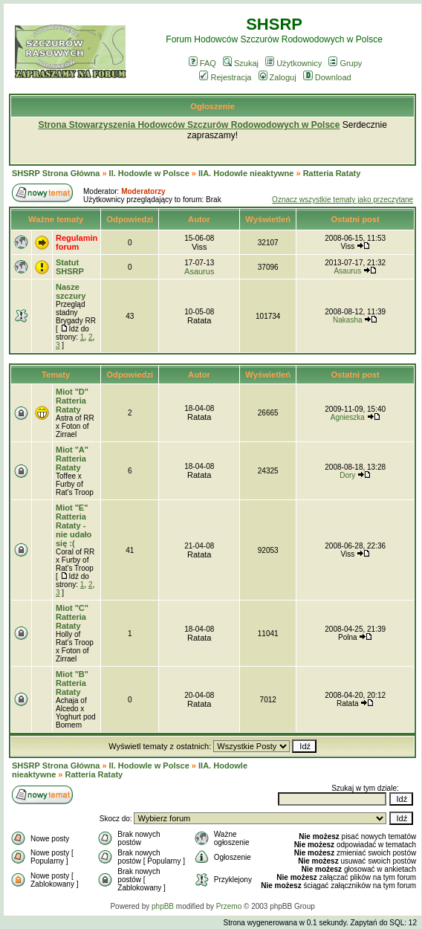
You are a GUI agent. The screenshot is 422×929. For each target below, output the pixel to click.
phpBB (163, 906)
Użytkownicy (293, 63)
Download (327, 77)
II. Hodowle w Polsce (149, 173)
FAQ (202, 63)
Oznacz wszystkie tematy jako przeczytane (342, 199)
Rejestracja (225, 77)
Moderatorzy (143, 191)
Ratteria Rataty (332, 173)
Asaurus (199, 271)
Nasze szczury (70, 291)
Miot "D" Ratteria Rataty (72, 400)
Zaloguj (277, 77)
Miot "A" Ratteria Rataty (72, 458)
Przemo (228, 906)
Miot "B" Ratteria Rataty (72, 683)
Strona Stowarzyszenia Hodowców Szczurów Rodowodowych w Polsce (189, 125)
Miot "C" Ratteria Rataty (72, 616)
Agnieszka (348, 417)
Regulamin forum (76, 242)
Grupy (345, 63)
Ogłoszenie (212, 106)
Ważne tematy (55, 219)
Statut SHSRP (70, 267)
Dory (347, 475)
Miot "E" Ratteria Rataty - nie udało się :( (73, 525)
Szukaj (241, 63)
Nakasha (347, 320)
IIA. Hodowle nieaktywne (245, 173)
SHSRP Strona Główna (56, 173)
